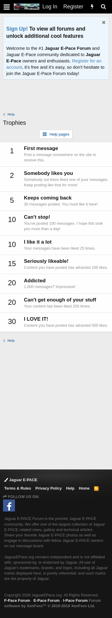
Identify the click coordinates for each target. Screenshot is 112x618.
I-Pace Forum (75, 600)
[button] (6, 7)
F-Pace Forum (17, 600)
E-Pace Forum (46, 600)
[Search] (103, 7)
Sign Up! (17, 29)
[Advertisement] (57, 96)
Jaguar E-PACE (20, 480)
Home (84, 488)
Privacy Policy (49, 488)
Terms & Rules (17, 488)
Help (70, 488)
